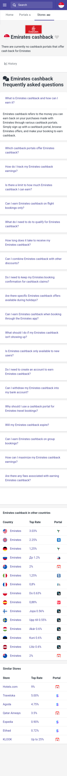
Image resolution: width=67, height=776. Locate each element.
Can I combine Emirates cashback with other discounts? (33, 261)
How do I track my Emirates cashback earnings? (29, 169)
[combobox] (31, 5)
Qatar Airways (12, 713)
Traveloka (9, 695)
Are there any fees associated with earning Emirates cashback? (32, 478)
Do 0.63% (35, 593)
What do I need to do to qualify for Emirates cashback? (32, 224)
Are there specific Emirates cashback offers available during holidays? (32, 298)
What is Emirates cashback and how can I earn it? (31, 100)
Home (9, 14)
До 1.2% (34, 557)
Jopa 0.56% (36, 611)
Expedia (8, 722)
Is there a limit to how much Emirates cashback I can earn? (28, 187)
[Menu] (4, 5)
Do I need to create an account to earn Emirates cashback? (29, 372)
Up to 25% (37, 739)
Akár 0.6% (35, 629)
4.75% (35, 704)
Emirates (15, 531)
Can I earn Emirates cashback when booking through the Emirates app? (33, 316)
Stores (44, 15)
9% (33, 686)
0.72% (35, 730)
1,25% (33, 548)
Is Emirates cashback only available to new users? (32, 353)
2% (31, 566)
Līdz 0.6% (35, 646)
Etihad (7, 730)
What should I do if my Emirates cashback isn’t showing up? (31, 335)
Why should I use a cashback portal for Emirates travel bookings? (29, 408)
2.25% (33, 540)
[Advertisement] (33, 496)
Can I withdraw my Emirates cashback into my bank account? (32, 390)
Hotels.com (10, 686)
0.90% (35, 722)
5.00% (35, 695)
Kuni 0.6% (35, 638)
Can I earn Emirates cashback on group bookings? (30, 441)
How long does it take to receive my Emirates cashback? (27, 242)
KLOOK (7, 739)
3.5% (34, 713)
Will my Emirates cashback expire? (27, 425)
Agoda (7, 704)
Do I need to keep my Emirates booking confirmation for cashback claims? (29, 279)
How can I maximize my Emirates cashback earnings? (32, 459)
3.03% (33, 531)
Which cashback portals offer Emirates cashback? (29, 150)
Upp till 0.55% (37, 620)
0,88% (33, 602)
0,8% (32, 584)
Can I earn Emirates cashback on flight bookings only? (29, 206)
